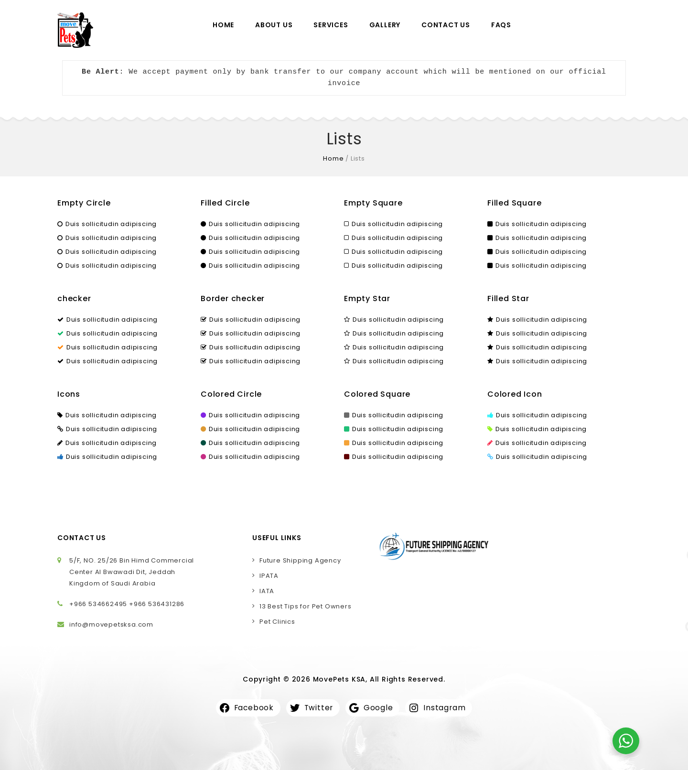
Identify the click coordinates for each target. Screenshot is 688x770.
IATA (266, 591)
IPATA (269, 575)
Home (223, 25)
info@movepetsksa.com (111, 624)
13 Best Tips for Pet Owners (305, 606)
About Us (273, 25)
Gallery (385, 25)
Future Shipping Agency (300, 560)
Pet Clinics (277, 621)
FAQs (501, 25)
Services (330, 25)
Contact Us (445, 25)
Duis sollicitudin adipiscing (107, 223)
